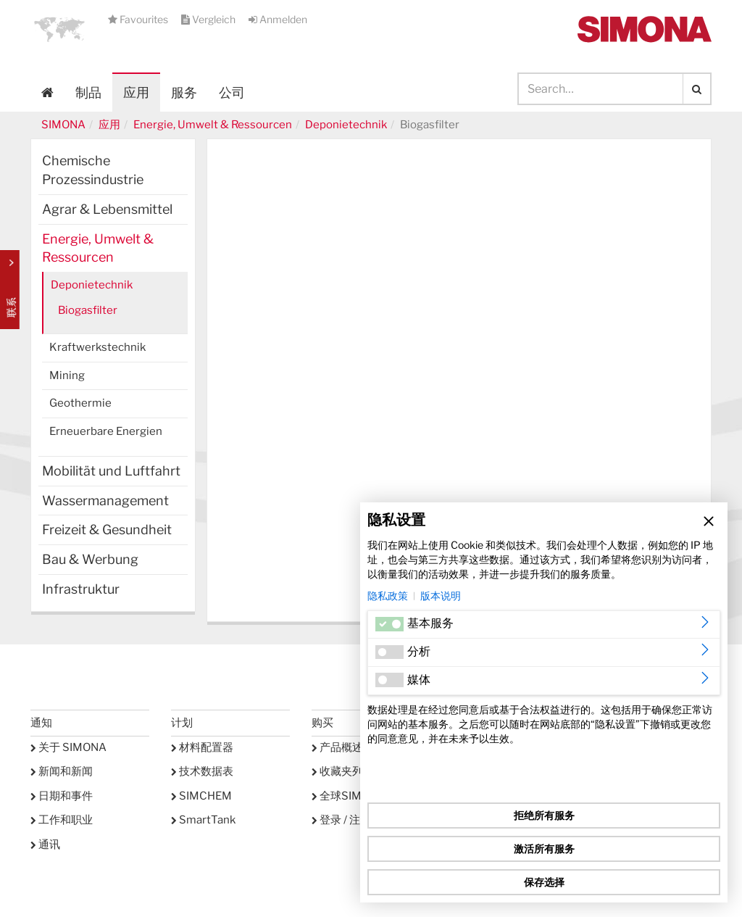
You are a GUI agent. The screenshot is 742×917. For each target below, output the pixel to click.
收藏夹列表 (343, 771)
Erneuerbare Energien (105, 431)
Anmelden (278, 19)
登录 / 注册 (341, 819)
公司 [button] (232, 92)
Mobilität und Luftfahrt (111, 470)
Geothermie (80, 403)
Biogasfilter (87, 310)
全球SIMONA (348, 795)
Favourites (139, 19)
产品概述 (337, 747)
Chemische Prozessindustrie (92, 170)
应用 (136, 92)
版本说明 (440, 595)
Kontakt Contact (10, 289)
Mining (67, 375)
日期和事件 (61, 795)
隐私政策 (387, 595)
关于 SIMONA (68, 747)
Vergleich (209, 19)
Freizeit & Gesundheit (107, 529)
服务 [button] (184, 92)
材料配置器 (202, 747)
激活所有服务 (544, 848)
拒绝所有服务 (544, 815)
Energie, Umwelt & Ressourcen (212, 124)
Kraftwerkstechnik (97, 347)
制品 (88, 92)
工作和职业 (61, 819)
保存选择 (544, 882)
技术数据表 (202, 771)
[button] (59, 29)
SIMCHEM (201, 795)
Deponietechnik (346, 124)
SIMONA (63, 124)
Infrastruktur (81, 589)
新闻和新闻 (61, 771)
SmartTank (203, 819)
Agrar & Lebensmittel (107, 209)
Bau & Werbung (90, 559)
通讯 (45, 844)
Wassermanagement (105, 500)
